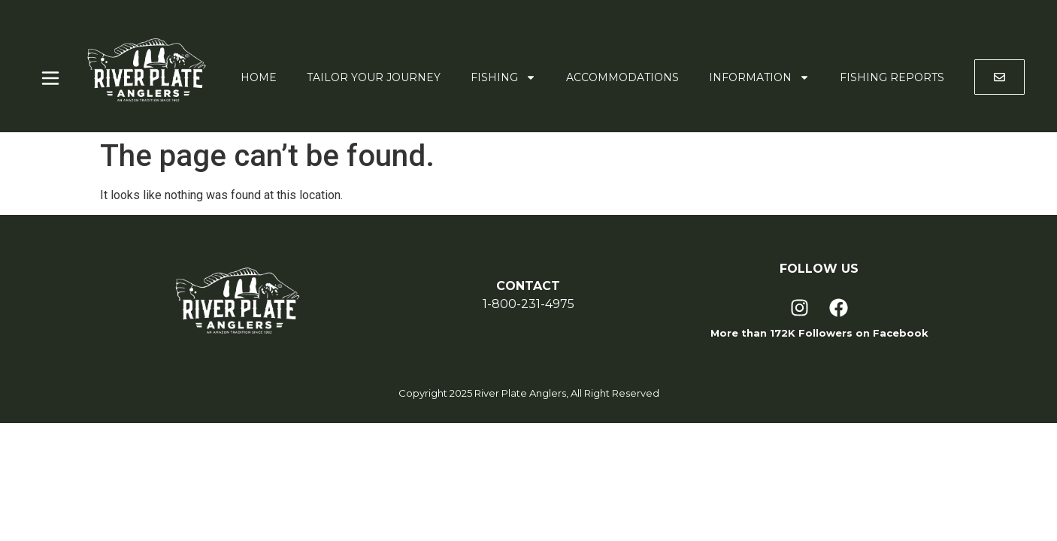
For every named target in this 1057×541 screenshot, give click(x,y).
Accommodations (622, 77)
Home (259, 77)
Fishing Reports (892, 77)
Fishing (503, 77)
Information (759, 77)
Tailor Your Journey (374, 77)
